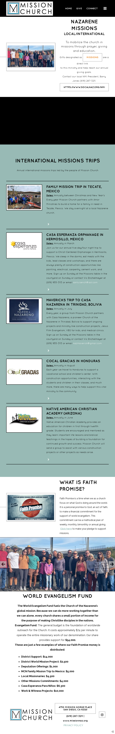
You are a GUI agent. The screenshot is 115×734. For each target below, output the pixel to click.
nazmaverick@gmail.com (87, 343)
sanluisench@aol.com (85, 282)
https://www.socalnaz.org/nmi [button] (84, 87)
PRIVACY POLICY (73, 725)
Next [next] (112, 564)
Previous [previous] (3, 564)
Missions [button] (92, 57)
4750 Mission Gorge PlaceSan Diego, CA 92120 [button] (75, 708)
